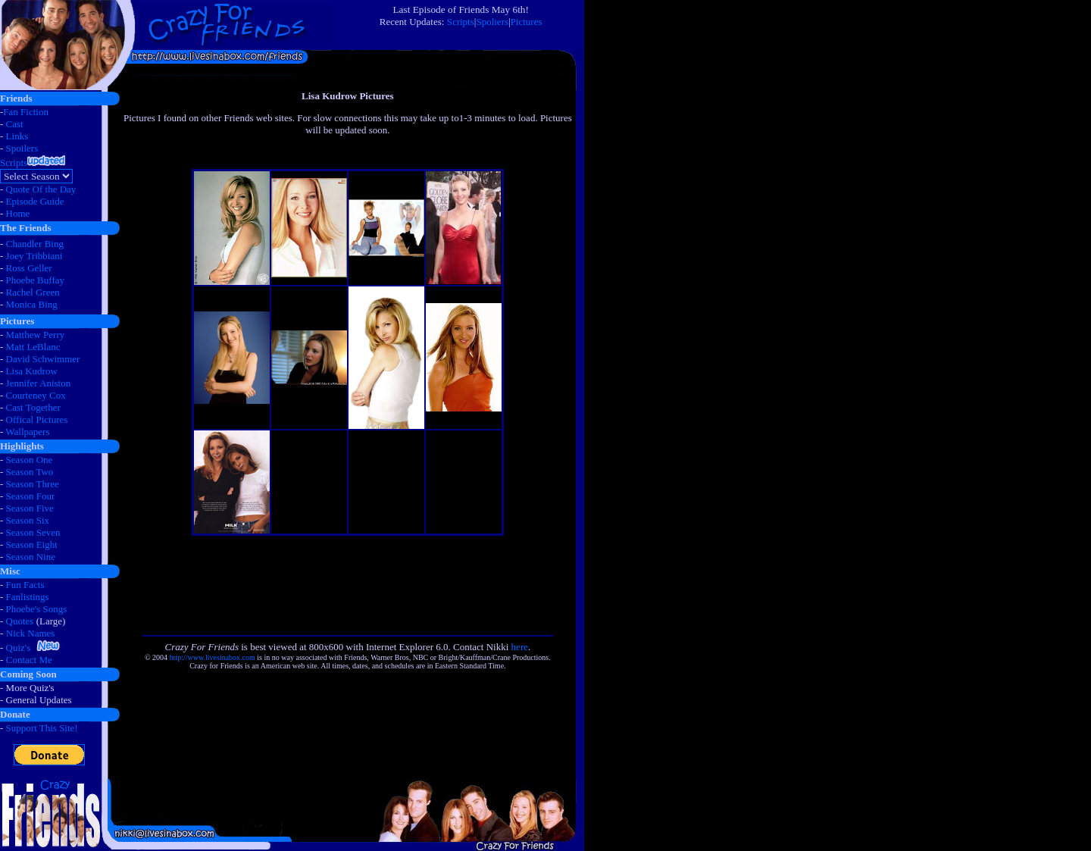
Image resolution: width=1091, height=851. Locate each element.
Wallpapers (27, 431)
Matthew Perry (35, 334)
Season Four (30, 496)
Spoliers (492, 21)
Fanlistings (27, 596)
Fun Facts (25, 584)
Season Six (27, 520)
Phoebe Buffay (35, 280)
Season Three (32, 484)
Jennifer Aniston (38, 383)
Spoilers (22, 148)
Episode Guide (35, 201)
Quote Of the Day (41, 189)
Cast (14, 124)
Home (18, 213)
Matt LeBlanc (33, 346)
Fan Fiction (25, 111)
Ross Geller (29, 268)
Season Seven (33, 532)
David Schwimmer (43, 358)
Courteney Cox (36, 395)
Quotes (20, 621)
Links (17, 136)
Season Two (30, 471)
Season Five (30, 508)
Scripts (460, 21)
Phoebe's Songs (36, 609)
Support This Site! (42, 728)
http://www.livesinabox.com (212, 657)
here (519, 646)
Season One (29, 459)
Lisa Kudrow (32, 371)
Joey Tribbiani (34, 255)
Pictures (526, 21)
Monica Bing (32, 304)
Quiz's (18, 647)
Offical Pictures (37, 419)
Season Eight (32, 544)
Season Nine (30, 556)
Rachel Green (33, 292)
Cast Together (33, 407)
